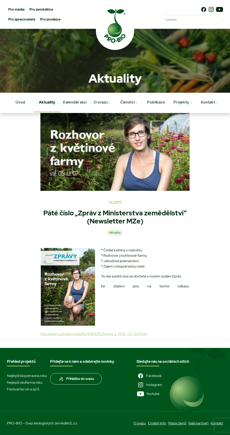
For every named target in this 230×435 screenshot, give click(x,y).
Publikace (156, 102)
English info (157, 423)
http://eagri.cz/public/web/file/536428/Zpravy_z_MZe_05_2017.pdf (93, 333)
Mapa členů (177, 423)
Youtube (148, 393)
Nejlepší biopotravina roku (27, 375)
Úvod (20, 102)
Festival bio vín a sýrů (23, 389)
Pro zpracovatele (21, 19)
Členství (127, 102)
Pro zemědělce (41, 9)
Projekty (181, 102)
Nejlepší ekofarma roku (24, 382)
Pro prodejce (50, 19)
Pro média (16, 9)
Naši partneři (198, 423)
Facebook (149, 375)
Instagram (149, 384)
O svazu (101, 102)
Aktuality (47, 102)
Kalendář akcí (75, 102)
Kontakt (208, 102)
